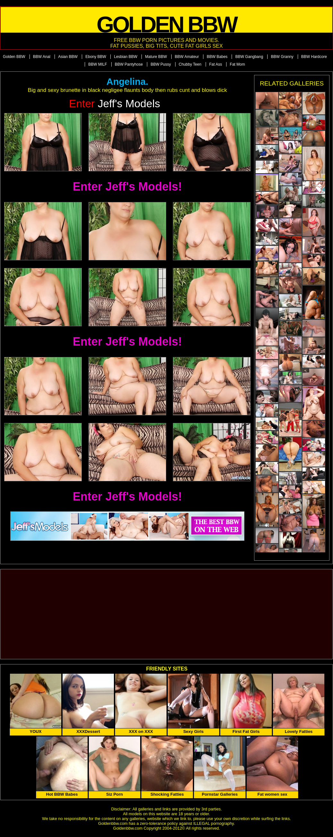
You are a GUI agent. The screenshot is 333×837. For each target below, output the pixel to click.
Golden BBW (14, 56)
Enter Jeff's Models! (127, 186)
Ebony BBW (95, 56)
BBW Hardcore (314, 56)
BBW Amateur (187, 56)
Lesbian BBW (125, 56)
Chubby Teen (190, 64)
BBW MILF (97, 64)
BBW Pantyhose (129, 64)
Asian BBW (68, 56)
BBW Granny (282, 56)
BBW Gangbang (249, 56)
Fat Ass (215, 64)
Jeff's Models (114, 104)
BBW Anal (41, 56)
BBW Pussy (160, 64)
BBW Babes (217, 56)
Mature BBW (156, 56)
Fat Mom (237, 64)
